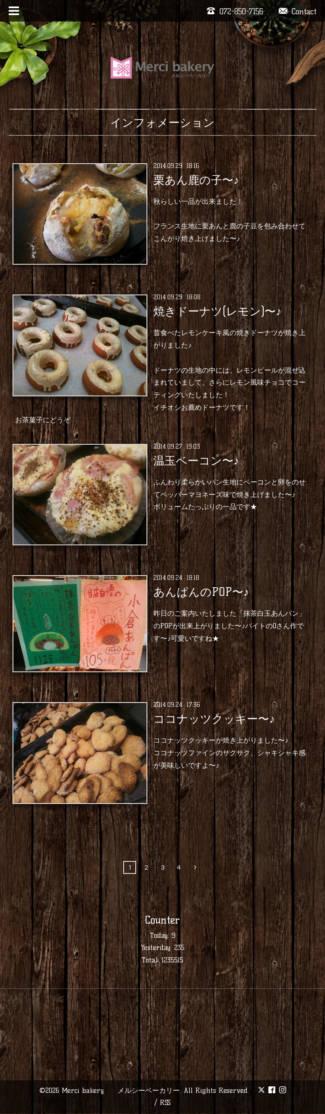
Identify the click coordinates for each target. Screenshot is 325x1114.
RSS (165, 1102)
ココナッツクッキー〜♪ (214, 719)
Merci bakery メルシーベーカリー (121, 1090)
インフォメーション (162, 123)
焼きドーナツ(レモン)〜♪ (217, 311)
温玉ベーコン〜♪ (196, 461)
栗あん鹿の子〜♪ (196, 180)
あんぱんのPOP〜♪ (201, 592)
